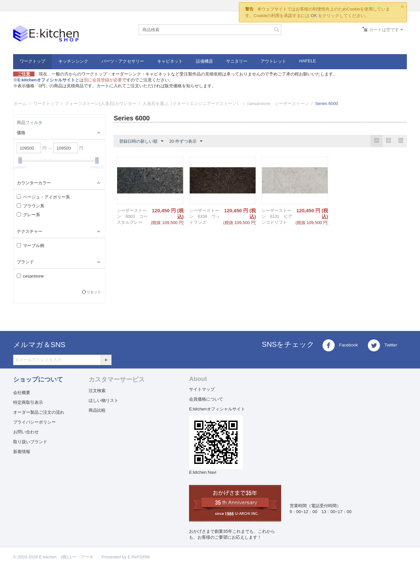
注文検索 (97, 390)
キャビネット (170, 61)
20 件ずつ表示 (185, 141)
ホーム (20, 103)
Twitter (382, 345)
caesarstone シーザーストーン (278, 103)
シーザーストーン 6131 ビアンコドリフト (277, 216)
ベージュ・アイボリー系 (43, 197)
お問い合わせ (26, 431)
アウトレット (273, 61)
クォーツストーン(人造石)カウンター (100, 103)
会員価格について (206, 399)
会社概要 (21, 392)
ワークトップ (32, 61)
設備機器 (204, 61)
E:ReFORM (139, 556)
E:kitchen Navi (202, 472)
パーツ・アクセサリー (122, 61)
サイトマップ (202, 389)
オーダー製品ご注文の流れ (38, 412)
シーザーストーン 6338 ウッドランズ (204, 216)
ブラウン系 (30, 205)
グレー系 (28, 214)
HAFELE (307, 60)
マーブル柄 (30, 245)
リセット (94, 292)
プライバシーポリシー (34, 422)
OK (314, 15)
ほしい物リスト (103, 400)
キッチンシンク (73, 61)
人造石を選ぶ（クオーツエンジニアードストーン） (192, 103)
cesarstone (30, 276)
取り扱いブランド (30, 441)
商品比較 (97, 410)
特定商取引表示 (28, 402)
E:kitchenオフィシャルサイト (217, 408)
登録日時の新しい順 (141, 141)
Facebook (340, 345)
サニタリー (236, 61)
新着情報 (21, 451)
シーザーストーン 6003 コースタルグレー (132, 216)
